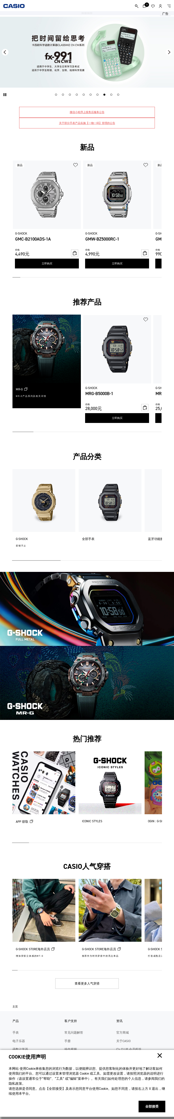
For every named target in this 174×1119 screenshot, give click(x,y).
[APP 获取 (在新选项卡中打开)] (43, 795)
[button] (5, 94)
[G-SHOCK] (43, 513)
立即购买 (47, 263)
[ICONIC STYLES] (110, 795)
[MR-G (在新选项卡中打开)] (46, 361)
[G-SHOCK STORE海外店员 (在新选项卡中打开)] (43, 923)
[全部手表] (110, 513)
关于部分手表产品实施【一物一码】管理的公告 (87, 123)
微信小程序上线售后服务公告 (87, 112)
